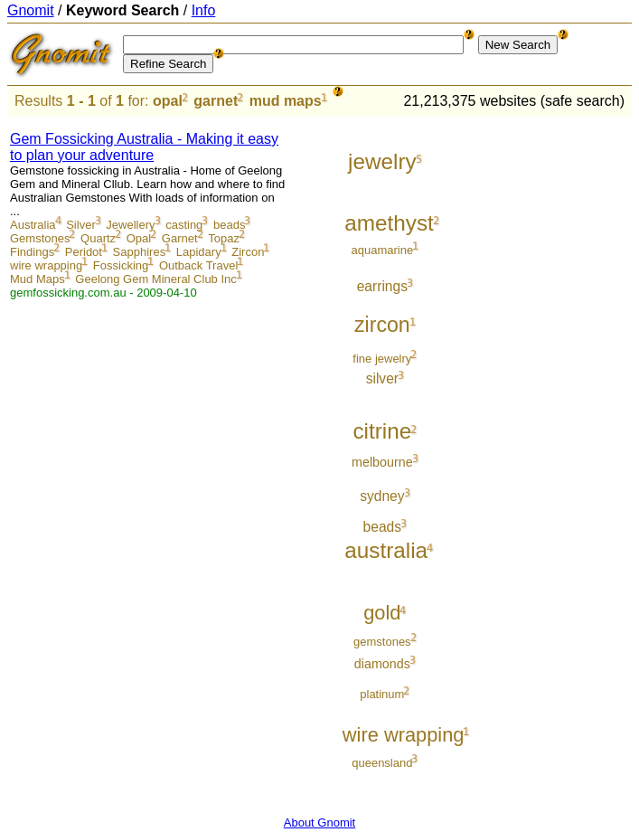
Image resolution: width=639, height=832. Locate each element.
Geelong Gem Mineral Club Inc (155, 279)
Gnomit (30, 10)
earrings (382, 286)
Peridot (83, 252)
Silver (81, 225)
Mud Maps (37, 279)
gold (381, 612)
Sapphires (139, 252)
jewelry (382, 161)
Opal (139, 238)
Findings (32, 252)
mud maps (285, 101)
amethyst (389, 223)
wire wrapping (46, 265)
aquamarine (383, 250)
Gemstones (40, 238)
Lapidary (198, 252)
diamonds (382, 664)
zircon (382, 324)
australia (386, 550)
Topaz (224, 238)
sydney (382, 496)
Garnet (180, 238)
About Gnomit (320, 822)
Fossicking (120, 265)
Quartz (98, 238)
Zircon (247, 252)
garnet (215, 101)
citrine (381, 431)
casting (183, 225)
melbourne (382, 462)
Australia (33, 225)
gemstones (382, 641)
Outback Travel (198, 265)
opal (168, 101)
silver (382, 378)
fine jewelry (381, 358)
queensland (382, 763)
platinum (382, 694)
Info (204, 10)
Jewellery (130, 225)
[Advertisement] (556, 390)
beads (229, 225)
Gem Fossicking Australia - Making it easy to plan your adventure (144, 147)
